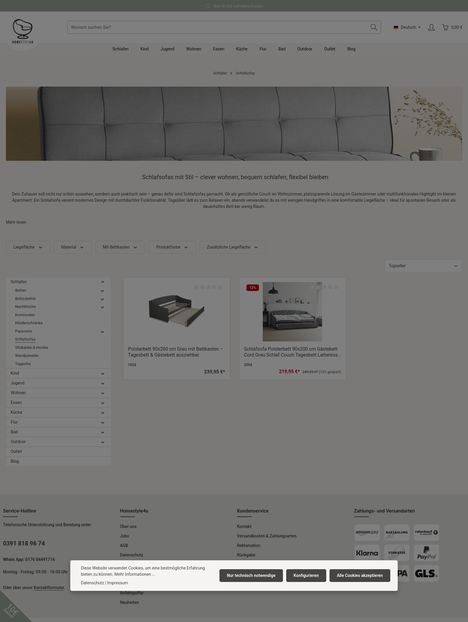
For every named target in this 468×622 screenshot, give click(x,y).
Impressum (117, 582)
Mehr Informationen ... (134, 574)
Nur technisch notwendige (253, 575)
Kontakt (244, 530)
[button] (102, 286)
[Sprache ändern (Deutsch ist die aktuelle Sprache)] (407, 29)
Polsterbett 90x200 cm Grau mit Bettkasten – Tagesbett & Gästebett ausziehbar (175, 356)
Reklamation (248, 549)
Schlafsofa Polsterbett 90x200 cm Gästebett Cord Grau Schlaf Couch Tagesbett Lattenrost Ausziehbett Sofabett (291, 356)
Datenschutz (131, 559)
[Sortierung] (423, 270)
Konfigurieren (307, 575)
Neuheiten (129, 606)
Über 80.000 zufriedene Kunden (234, 5)
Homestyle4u (134, 515)
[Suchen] (374, 29)
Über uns (128, 530)
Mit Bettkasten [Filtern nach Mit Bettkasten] (120, 251)
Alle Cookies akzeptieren (360, 575)
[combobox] (219, 29)
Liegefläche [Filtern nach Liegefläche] (28, 251)
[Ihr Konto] (431, 29)
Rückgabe (246, 559)
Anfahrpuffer (132, 597)
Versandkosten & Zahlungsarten (267, 540)
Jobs (124, 540)
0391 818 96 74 (24, 547)
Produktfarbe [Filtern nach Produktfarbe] (172, 251)
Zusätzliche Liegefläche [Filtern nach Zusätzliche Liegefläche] (233, 251)
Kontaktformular (49, 591)
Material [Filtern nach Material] (73, 251)
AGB (124, 549)
